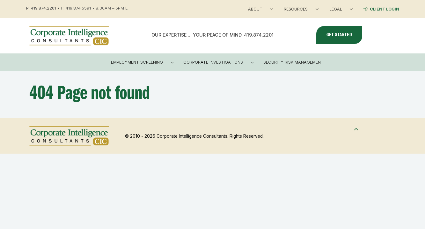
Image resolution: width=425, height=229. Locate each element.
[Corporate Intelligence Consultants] (69, 35)
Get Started (339, 35)
